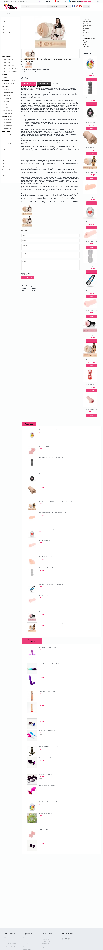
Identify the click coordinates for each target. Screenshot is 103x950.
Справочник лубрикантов (9, 946)
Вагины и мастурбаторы (15, 13)
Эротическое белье (7, 181)
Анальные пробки (7, 122)
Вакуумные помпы (7, 95)
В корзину (91, 79)
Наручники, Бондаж (7, 143)
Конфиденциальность (27, 949)
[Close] (101, 2)
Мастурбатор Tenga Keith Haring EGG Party (48, 529)
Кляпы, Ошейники (7, 137)
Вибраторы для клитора (8, 41)
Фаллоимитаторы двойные (9, 62)
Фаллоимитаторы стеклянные (10, 71)
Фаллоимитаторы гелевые (9, 59)
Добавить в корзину (29, 83)
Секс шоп (3, 13)
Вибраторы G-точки (7, 27)
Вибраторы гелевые (7, 39)
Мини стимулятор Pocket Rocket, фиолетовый (49, 647)
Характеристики (31, 86)
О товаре (23, 86)
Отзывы (38, 86)
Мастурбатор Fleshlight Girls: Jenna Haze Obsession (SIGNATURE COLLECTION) (56, 623)
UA (96, 1)
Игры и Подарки (7, 98)
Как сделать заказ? (27, 940)
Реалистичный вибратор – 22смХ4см (47, 702)
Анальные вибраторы (8, 119)
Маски (4, 140)
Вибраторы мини (7, 47)
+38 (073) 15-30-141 (46, 941)
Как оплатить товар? (27, 943)
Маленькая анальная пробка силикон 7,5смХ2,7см (50, 758)
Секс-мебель (6, 107)
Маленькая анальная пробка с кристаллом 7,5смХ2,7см (51, 719)
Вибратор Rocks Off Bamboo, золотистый (48, 691)
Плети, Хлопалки (7, 146)
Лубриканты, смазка (7, 161)
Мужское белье (6, 175)
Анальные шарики (7, 125)
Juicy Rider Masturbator (44, 446)
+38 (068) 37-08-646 (46, 943)
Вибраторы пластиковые (8, 50)
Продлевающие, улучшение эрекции (11, 167)
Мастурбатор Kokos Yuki (44, 595)
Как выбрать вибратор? (9, 940)
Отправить (28, 277)
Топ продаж (29, 424)
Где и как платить (19, 1)
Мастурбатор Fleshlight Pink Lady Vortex (48, 611)
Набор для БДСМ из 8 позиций (46, 774)
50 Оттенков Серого (8, 134)
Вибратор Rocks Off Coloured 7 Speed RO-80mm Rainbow (52, 664)
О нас (24, 937)
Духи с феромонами (7, 155)
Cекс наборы (6, 89)
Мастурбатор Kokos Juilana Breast (46, 556)
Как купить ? (6, 1)
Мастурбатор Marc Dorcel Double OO (47, 568)
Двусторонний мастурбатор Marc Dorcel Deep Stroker (51, 457)
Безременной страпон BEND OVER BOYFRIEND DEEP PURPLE (52, 675)
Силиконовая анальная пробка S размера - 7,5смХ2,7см (51, 840)
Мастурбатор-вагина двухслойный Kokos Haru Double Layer (52, 512)
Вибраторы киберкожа (8, 44)
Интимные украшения (8, 173)
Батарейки (5, 152)
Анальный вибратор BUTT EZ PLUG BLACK (48, 746)
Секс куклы (5, 104)
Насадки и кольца (7, 101)
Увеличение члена (7, 110)
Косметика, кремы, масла (8, 158)
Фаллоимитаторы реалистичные (10, 68)
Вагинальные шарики (8, 92)
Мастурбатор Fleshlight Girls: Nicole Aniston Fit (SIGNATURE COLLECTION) (55, 501)
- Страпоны (5, 77)
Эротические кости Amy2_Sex (45, 813)
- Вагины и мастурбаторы (8, 83)
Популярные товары (32, 641)
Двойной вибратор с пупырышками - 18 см (48, 730)
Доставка (12, 1)
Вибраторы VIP (6, 33)
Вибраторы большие (8, 36)
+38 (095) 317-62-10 (46, 939)
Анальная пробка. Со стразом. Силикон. (48, 785)
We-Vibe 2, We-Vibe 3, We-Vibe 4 (10, 24)
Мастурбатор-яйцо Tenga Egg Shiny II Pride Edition (50, 429)
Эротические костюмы (8, 178)
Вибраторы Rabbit (7, 30)
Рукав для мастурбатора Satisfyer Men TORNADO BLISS (51, 584)
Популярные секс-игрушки (10, 943)
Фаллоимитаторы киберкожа (9, 65)
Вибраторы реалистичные (9, 53)
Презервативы (6, 164)
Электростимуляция (7, 113)
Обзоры (25, 1)
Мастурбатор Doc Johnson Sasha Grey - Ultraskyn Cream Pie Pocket (54, 485)
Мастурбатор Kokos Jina (44, 540)
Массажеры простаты (8, 128)
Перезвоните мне (86, 1)
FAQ (5, 937)
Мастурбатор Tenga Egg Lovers (46, 473)
